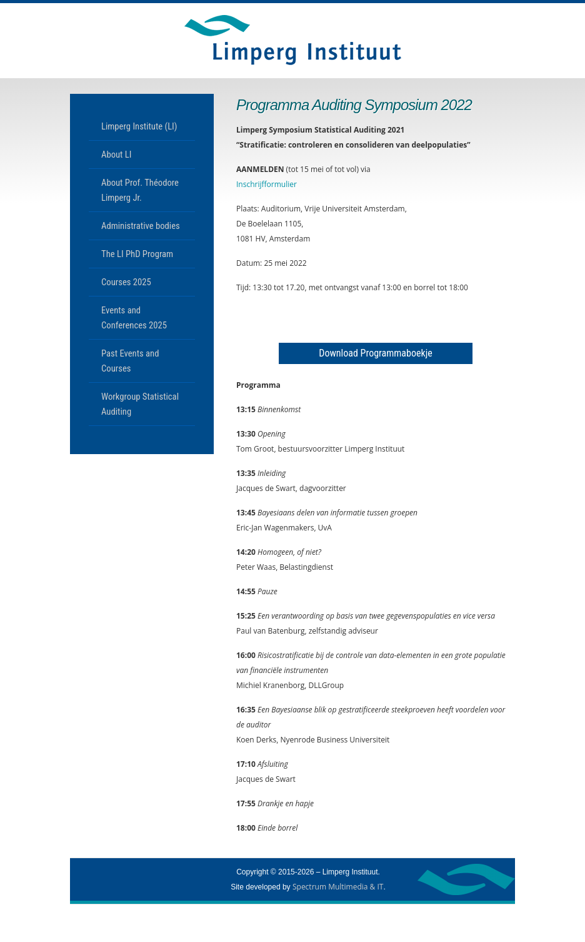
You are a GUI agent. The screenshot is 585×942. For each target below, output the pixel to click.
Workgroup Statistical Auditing (140, 404)
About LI (116, 154)
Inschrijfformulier (266, 184)
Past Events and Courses (130, 361)
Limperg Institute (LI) (139, 126)
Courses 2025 (126, 282)
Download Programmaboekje (375, 353)
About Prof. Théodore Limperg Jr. (140, 190)
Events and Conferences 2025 (134, 318)
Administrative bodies (140, 225)
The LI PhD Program (137, 254)
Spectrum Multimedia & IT (338, 886)
